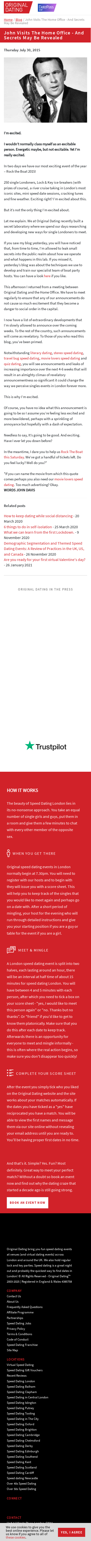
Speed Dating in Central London (27, 1397)
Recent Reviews (16, 1375)
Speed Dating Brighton (22, 1429)
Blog (19, 19)
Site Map (12, 1350)
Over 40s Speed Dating (21, 1483)
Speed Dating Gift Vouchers (24, 1370)
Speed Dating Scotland (22, 1467)
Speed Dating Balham (21, 1386)
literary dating (41, 352)
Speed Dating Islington (21, 1403)
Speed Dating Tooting (21, 1413)
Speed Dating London (21, 1381)
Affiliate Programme (20, 1312)
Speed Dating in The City (23, 1419)
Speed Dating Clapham (22, 1392)
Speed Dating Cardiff (20, 1473)
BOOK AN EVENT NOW (27, 1203)
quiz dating (12, 363)
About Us (12, 1301)
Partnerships (15, 1318)
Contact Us (14, 1296)
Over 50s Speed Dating (21, 1489)
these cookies (15, 1537)
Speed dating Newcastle (22, 1478)
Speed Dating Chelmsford (23, 1440)
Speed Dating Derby (20, 1446)
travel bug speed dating (21, 358)
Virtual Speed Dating (20, 1365)
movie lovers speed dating (60, 358)
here (47, 276)
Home (8, 19)
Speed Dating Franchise (22, 1345)
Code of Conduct (17, 1339)
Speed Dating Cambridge (23, 1435)
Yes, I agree (71, 1532)
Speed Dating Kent (19, 1462)
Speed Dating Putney (20, 1408)
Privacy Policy (16, 1329)
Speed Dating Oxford (20, 1424)
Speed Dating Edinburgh (23, 1451)
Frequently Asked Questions (24, 1307)
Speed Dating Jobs (19, 1323)
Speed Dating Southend (22, 1457)
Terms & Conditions (19, 1334)
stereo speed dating (68, 352)
